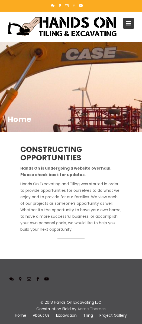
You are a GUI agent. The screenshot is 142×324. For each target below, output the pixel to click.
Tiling (88, 315)
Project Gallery (113, 315)
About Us (41, 315)
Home (20, 315)
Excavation (66, 315)
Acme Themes (92, 309)
